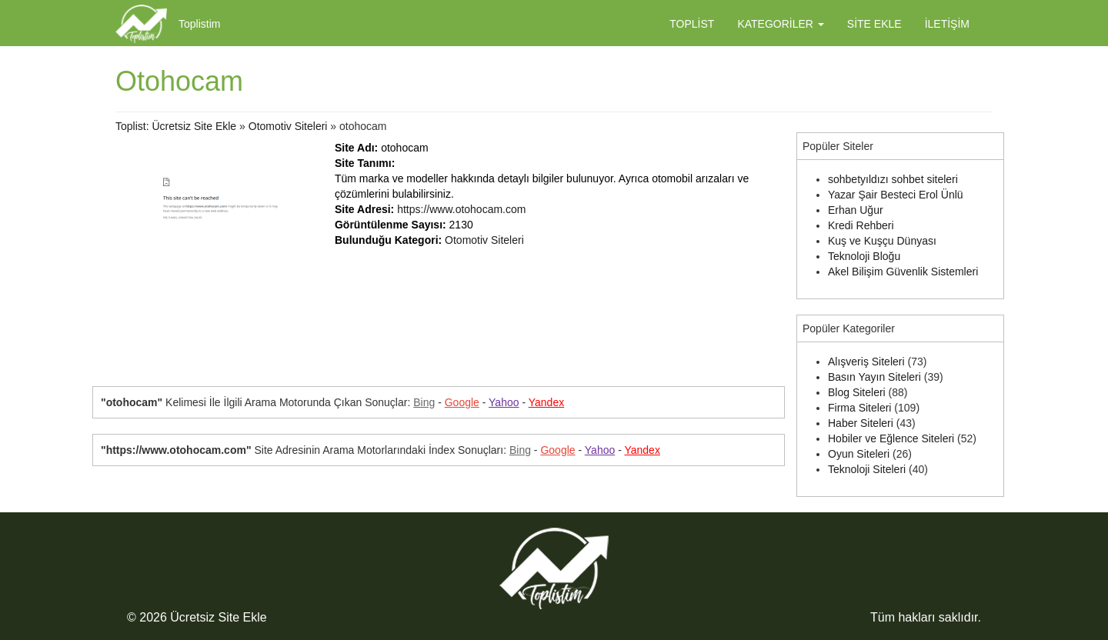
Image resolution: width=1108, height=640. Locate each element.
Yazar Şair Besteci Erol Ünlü (895, 194)
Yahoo (504, 402)
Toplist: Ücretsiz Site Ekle (175, 126)
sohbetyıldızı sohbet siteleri (893, 179)
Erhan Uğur (855, 210)
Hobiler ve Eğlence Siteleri (891, 438)
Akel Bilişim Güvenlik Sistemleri (903, 271)
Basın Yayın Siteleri (874, 377)
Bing (424, 402)
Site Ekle (874, 24)
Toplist (691, 24)
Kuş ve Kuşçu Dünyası (882, 241)
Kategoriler (780, 24)
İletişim (947, 24)
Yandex (546, 402)
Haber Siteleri (860, 423)
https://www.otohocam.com (461, 209)
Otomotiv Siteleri (288, 126)
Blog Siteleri (857, 392)
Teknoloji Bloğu (864, 256)
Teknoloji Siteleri (867, 469)
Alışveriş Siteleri (866, 361)
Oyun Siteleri (858, 454)
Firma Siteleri (859, 408)
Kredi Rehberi (861, 225)
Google (462, 402)
